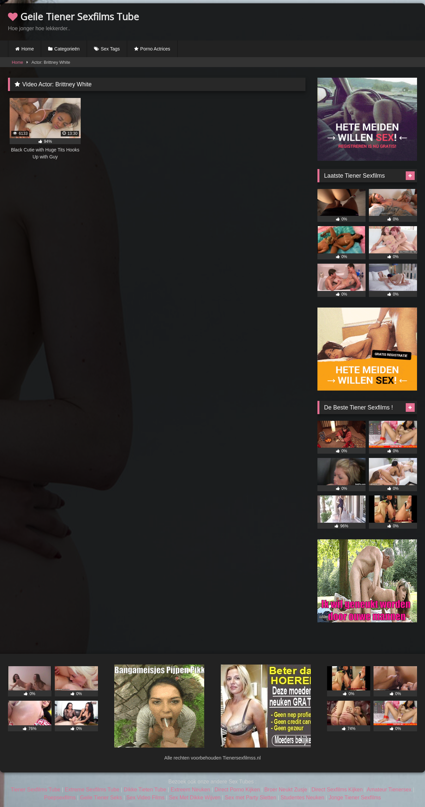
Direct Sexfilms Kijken (337, 789)
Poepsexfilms (60, 797)
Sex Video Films (145, 797)
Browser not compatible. (339, 21)
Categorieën (67, 48)
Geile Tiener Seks (101, 797)
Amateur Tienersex (389, 789)
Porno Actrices (155, 48)
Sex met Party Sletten (250, 797)
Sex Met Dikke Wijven (195, 797)
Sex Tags (110, 48)
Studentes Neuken (302, 797)
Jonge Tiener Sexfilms (355, 797)
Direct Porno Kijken (237, 789)
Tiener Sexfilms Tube (35, 789)
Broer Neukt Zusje (285, 789)
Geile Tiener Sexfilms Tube (73, 16)
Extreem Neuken (190, 789)
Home (28, 48)
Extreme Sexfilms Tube (92, 789)
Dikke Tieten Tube (145, 789)
